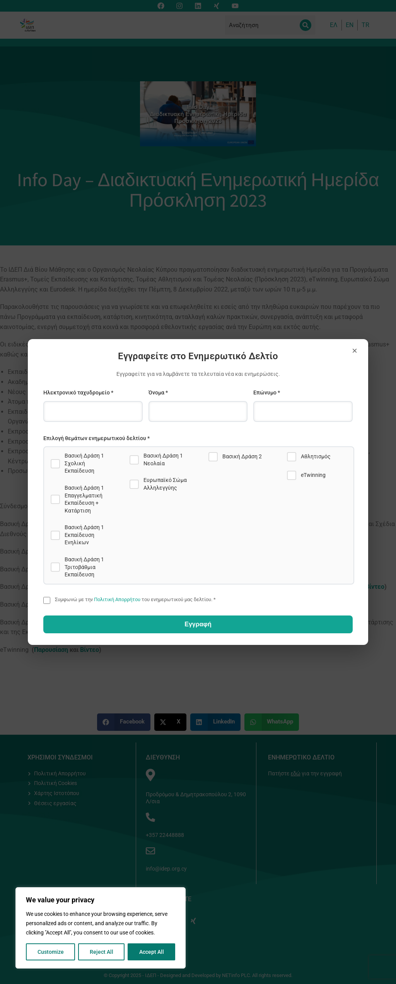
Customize (51, 952)
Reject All (101, 952)
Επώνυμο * (266, 392)
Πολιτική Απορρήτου (117, 599)
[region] (100, 928)
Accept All (151, 952)
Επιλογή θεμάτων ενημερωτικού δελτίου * (96, 438)
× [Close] (354, 350)
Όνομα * (158, 392)
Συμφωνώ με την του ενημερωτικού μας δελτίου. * (135, 599)
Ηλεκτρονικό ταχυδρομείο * (78, 392)
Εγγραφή (197, 624)
